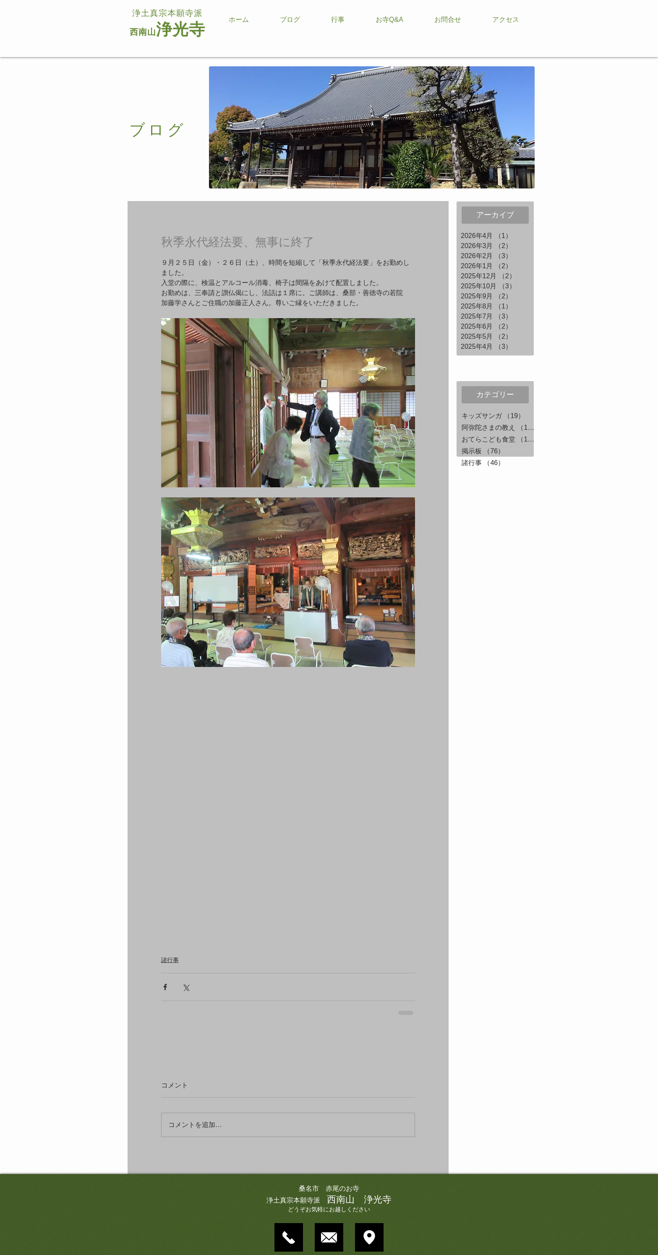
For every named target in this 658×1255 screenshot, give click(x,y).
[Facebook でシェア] (165, 987)
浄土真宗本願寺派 (167, 13)
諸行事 (170, 960)
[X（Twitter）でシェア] (186, 987)
